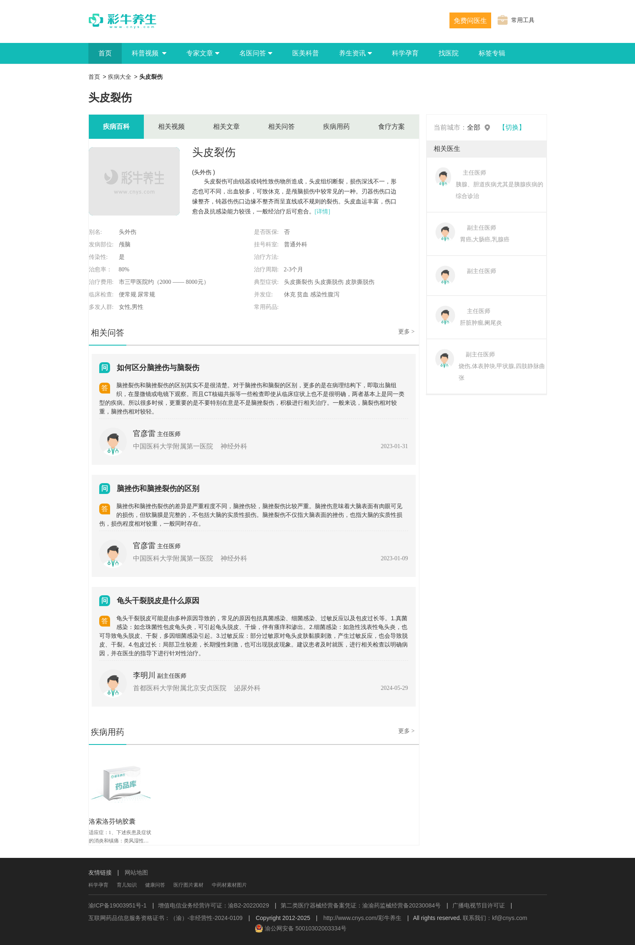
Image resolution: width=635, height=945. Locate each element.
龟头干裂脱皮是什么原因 (158, 601)
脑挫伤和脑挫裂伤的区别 (158, 488)
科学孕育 (405, 53)
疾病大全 (119, 76)
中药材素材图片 (229, 885)
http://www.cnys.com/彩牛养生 (362, 918)
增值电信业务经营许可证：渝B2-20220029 (213, 905)
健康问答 (155, 885)
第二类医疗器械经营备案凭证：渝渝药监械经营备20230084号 (361, 905)
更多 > (406, 331)
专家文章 (202, 53)
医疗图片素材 (188, 885)
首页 (105, 53)
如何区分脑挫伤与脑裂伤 (158, 367)
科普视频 (149, 53)
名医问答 (255, 53)
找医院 (449, 53)
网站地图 (136, 872)
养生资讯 (355, 53)
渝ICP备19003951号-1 (117, 905)
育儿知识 (127, 885)
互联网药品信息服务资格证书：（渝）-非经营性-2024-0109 (165, 918)
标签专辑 (492, 53)
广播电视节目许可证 (478, 905)
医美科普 (305, 53)
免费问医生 (470, 20)
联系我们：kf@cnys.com (495, 918)
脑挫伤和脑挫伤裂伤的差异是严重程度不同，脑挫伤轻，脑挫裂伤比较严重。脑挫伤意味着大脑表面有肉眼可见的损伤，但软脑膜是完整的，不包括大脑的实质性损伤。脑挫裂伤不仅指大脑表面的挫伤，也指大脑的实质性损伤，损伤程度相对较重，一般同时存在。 (250, 515)
